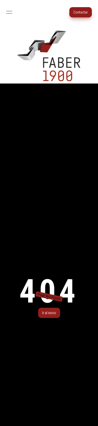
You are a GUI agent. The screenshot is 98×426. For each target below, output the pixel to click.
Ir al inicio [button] (49, 313)
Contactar (80, 12)
